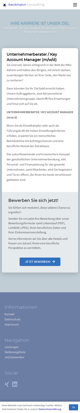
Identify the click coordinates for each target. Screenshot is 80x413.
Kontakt (10, 314)
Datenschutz (12, 319)
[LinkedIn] (14, 384)
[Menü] (75, 4)
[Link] (5, 5)
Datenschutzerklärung (49, 409)
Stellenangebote (15, 352)
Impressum (12, 324)
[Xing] (7, 384)
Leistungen (12, 347)
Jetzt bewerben (14, 357)
